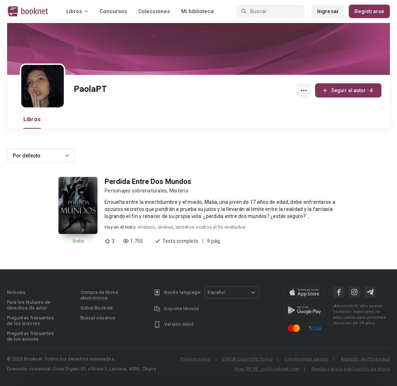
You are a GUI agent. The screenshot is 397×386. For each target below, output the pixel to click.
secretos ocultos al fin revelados (210, 227)
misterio (146, 227)
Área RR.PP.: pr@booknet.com (267, 368)
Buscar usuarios (98, 317)
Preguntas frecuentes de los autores (30, 336)
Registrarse (369, 11)
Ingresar (328, 11)
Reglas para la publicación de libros (351, 368)
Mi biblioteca (197, 11)
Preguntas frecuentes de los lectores (30, 320)
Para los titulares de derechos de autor (28, 305)
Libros (32, 119)
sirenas (165, 227)
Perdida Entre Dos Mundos (148, 181)
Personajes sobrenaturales (136, 191)
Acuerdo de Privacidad (365, 359)
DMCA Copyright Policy (248, 359)
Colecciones (154, 11)
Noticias (16, 292)
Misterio (178, 191)
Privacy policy (196, 359)
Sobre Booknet (96, 308)
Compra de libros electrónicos (99, 295)
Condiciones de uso (306, 359)
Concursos (113, 11)
